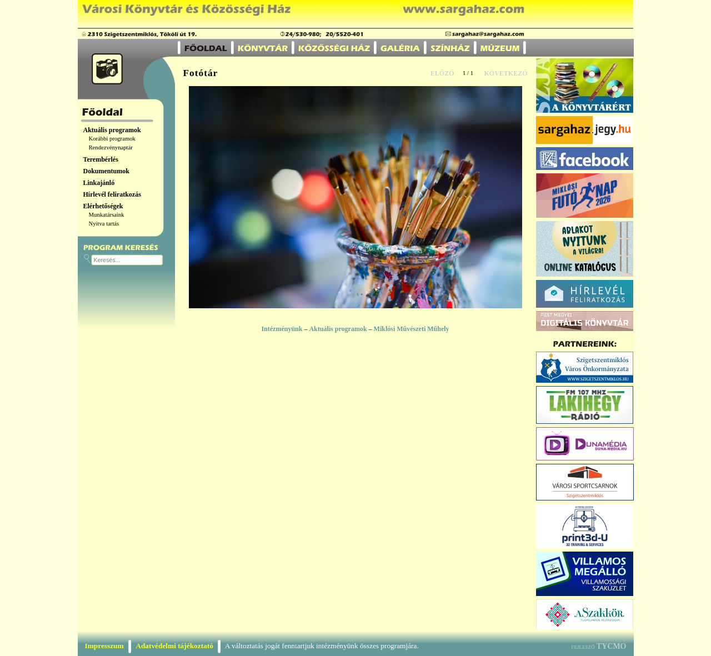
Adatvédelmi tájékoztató (174, 646)
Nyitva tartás (104, 224)
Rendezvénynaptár (111, 147)
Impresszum (104, 646)
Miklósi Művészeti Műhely (411, 329)
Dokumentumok (106, 171)
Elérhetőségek (103, 206)
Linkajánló (99, 183)
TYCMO (612, 646)
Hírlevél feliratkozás (112, 194)
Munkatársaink (106, 215)
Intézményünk (281, 329)
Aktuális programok (112, 130)
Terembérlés (100, 159)
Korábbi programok (112, 139)
